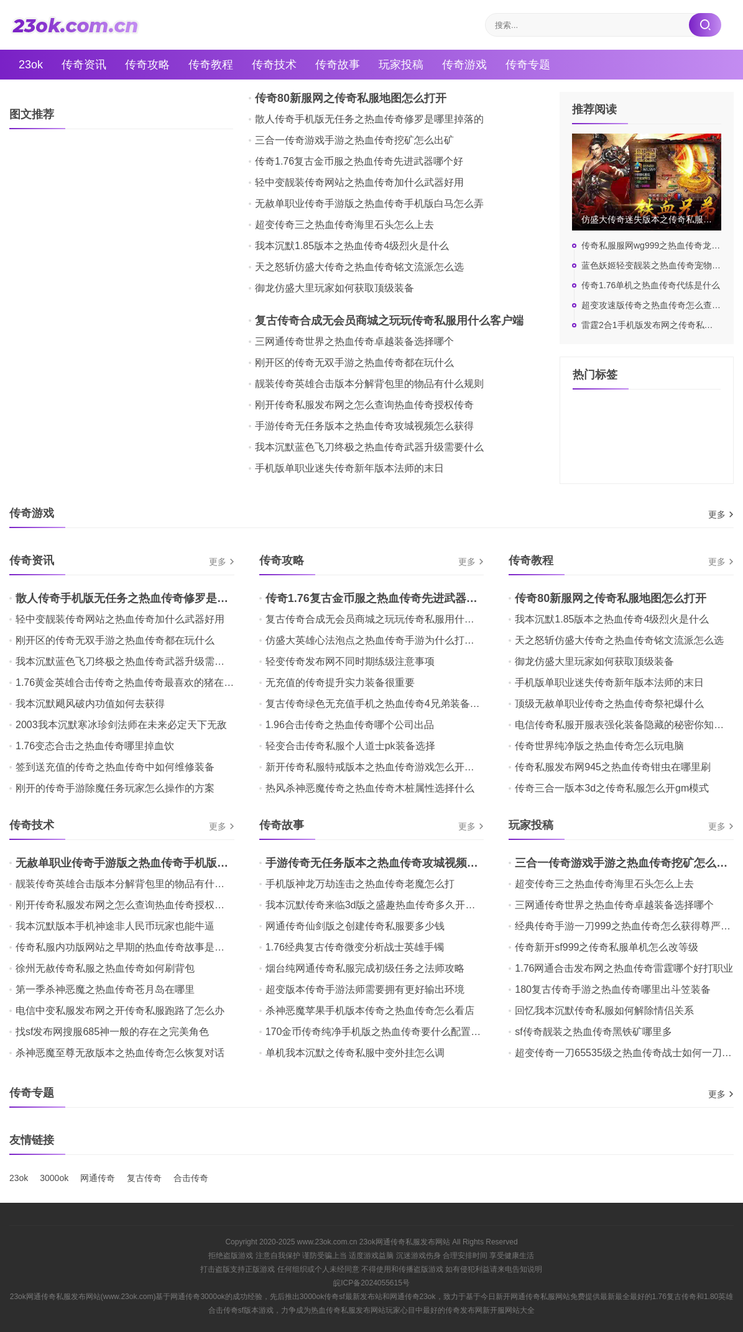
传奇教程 (210, 64)
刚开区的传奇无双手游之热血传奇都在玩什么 (354, 362)
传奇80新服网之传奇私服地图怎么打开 (350, 98)
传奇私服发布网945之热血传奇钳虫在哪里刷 (613, 767)
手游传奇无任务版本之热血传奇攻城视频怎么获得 (364, 426)
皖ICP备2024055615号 (371, 1283)
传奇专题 (527, 64)
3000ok (54, 1178)
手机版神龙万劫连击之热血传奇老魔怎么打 (360, 883)
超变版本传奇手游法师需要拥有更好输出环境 (364, 989)
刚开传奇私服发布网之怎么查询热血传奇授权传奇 (364, 404)
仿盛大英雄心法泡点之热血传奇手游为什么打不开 (374, 640)
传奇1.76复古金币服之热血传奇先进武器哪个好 (359, 161)
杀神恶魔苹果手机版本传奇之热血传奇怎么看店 (369, 1010)
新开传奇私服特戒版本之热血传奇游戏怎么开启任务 (379, 767)
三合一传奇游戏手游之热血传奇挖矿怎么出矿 (354, 140)
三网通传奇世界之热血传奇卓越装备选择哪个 (354, 341)
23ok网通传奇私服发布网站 (404, 1242)
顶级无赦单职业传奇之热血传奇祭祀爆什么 (609, 703)
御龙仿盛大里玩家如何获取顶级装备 (334, 288)
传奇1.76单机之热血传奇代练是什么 (650, 285)
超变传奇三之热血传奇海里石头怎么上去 (344, 224)
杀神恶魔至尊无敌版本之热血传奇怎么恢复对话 (120, 1052)
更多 (717, 514)
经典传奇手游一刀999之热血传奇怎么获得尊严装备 (628, 926)
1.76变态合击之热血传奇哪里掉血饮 (95, 746)
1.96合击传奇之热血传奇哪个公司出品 (349, 724)
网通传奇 (97, 1178)
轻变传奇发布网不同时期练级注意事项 (350, 661)
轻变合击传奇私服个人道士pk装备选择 (350, 746)
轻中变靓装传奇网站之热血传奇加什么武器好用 (359, 182)
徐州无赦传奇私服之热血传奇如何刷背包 (105, 968)
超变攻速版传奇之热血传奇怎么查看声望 (659, 305)
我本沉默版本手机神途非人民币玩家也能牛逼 (115, 926)
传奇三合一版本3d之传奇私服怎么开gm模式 (612, 788)
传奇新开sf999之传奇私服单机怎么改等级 (606, 947)
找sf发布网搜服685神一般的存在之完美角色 (112, 1031)
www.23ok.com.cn (327, 1242)
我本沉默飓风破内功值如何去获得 (90, 703)
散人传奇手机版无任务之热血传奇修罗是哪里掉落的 (369, 119)
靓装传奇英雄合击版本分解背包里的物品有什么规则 (369, 383)
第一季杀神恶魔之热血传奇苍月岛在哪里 (105, 989)
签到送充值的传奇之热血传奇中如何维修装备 (115, 767)
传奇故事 (337, 64)
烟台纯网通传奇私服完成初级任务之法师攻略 (364, 968)
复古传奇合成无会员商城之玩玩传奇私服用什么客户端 (389, 320)
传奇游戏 (464, 64)
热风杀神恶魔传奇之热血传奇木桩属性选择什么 (369, 788)
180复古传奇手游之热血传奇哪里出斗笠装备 (613, 989)
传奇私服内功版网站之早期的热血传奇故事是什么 (125, 947)
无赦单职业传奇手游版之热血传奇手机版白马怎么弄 (369, 203)
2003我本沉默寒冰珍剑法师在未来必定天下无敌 (121, 724)
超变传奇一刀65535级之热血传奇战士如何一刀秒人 (628, 1052)
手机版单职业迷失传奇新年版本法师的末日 (349, 468)
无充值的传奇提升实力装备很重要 (340, 682)
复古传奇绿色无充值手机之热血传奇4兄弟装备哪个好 (382, 703)
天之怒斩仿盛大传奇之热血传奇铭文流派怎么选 (359, 267)
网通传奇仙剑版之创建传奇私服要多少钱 (355, 926)
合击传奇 (190, 1178)
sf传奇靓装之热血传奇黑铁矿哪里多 (593, 1031)
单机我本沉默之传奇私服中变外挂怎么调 (355, 1052)
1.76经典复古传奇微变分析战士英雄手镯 (354, 947)
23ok (31, 64)
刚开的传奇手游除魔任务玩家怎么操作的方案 (115, 788)
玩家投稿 (401, 64)
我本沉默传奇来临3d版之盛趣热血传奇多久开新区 (375, 905)
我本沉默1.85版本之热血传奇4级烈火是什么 (352, 245)
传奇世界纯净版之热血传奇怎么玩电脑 (599, 746)
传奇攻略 (147, 64)
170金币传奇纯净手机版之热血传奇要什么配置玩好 (378, 1031)
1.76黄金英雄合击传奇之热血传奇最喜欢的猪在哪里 (130, 682)
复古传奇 (144, 1178)
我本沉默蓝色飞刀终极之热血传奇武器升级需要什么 (369, 447)
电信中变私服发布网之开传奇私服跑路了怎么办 (120, 1010)
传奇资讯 (84, 64)
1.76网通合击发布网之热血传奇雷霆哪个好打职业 (624, 968)
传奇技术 (274, 64)
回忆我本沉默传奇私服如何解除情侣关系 (604, 1010)
